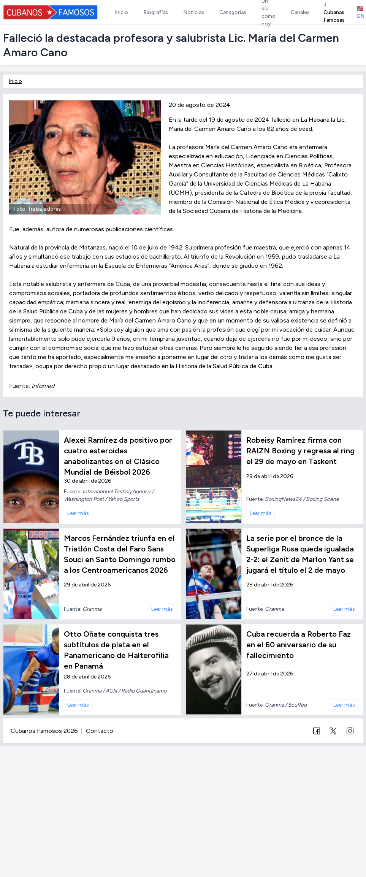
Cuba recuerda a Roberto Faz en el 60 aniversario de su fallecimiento (298, 644)
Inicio (15, 81)
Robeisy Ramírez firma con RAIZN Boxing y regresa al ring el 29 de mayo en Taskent (300, 450)
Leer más (78, 513)
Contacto (99, 730)
